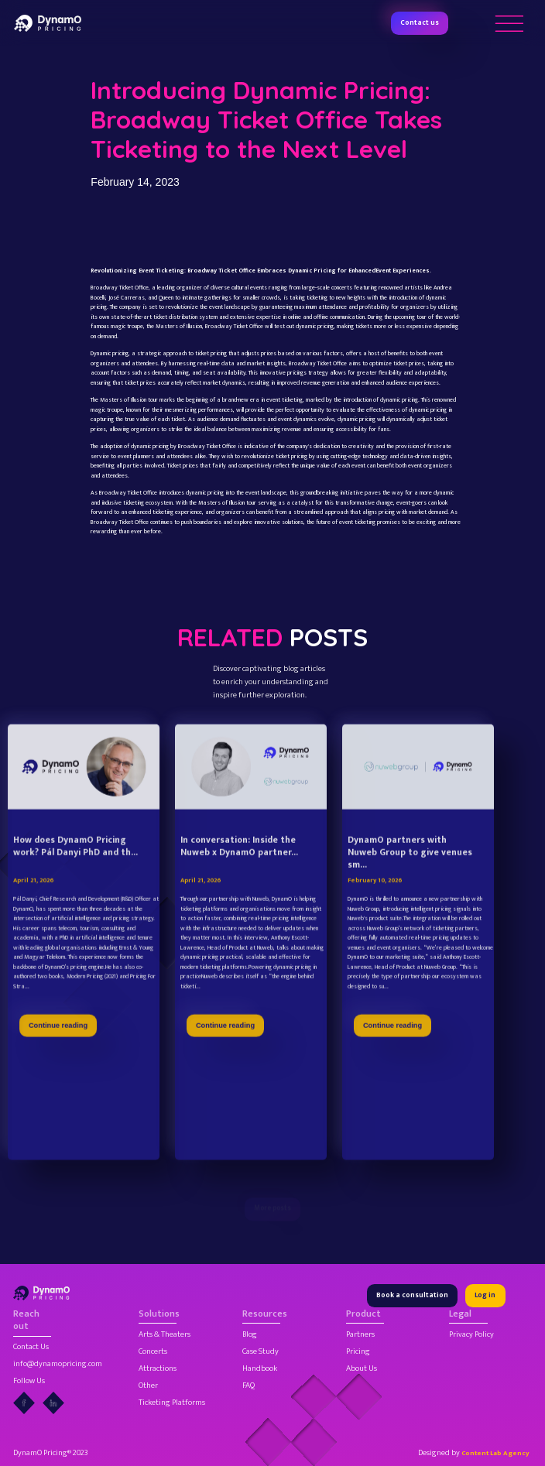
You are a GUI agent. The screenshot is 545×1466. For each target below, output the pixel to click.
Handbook (259, 1368)
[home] (48, 23)
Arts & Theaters (164, 1334)
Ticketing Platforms (172, 1402)
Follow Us (29, 1381)
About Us (361, 1368)
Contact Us (31, 1347)
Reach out (26, 1320)
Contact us (419, 23)
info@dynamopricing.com (57, 1364)
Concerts (153, 1351)
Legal (460, 1314)
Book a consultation (412, 1295)
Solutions (158, 1314)
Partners (360, 1334)
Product (363, 1314)
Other (148, 1385)
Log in (485, 1295)
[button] (509, 23)
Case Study (260, 1351)
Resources (261, 1314)
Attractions (158, 1368)
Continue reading (58, 1054)
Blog (249, 1334)
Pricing (358, 1351)
